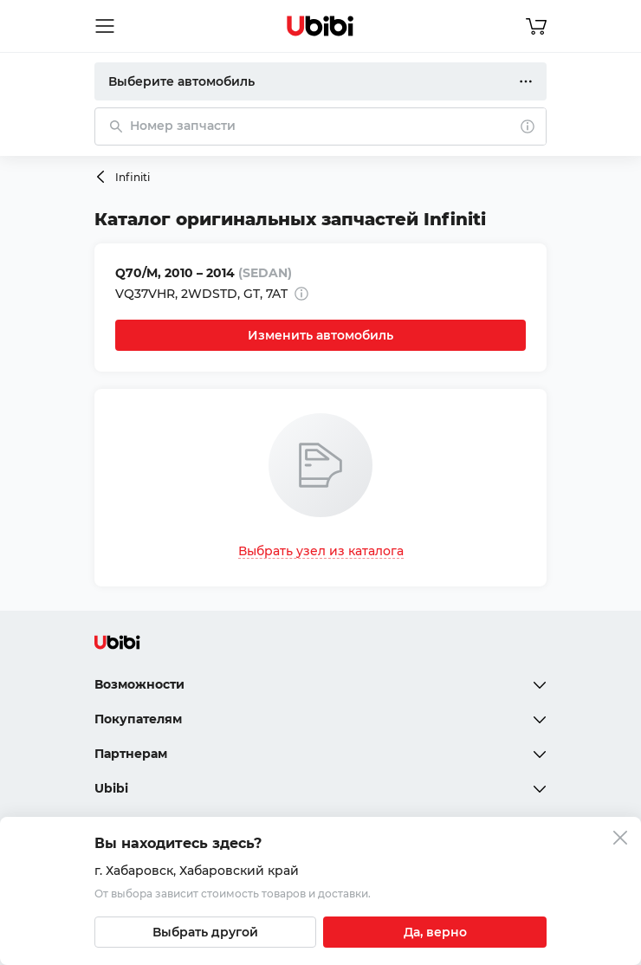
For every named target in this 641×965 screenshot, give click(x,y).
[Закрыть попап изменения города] (620, 839)
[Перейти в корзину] (536, 26)
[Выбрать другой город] (205, 932)
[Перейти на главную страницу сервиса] (320, 26)
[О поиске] (527, 126)
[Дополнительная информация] (301, 294)
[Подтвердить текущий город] (435, 932)
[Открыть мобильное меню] (104, 26)
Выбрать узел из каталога (321, 551)
